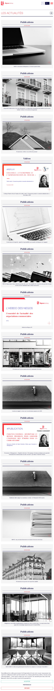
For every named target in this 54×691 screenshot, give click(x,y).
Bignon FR (7, 3)
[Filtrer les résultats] (51, 13)
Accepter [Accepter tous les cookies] (27, 681)
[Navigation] (51, 3)
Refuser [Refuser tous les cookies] (27, 688)
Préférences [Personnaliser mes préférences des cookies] (27, 684)
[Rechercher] (42, 3)
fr (47, 3)
